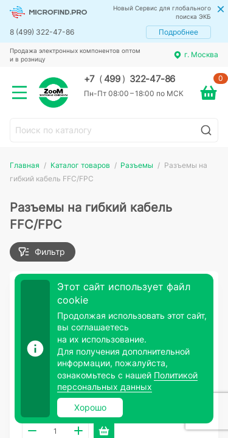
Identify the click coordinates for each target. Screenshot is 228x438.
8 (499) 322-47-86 (42, 31)
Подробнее (178, 31)
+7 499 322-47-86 (129, 79)
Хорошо (90, 407)
